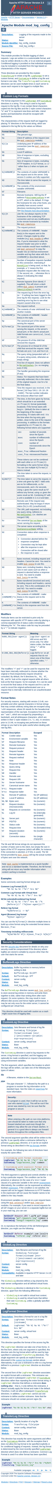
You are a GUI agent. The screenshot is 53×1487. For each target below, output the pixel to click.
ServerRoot (35, 1078)
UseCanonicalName (26, 529)
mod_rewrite (37, 1203)
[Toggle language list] (3, 30)
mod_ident (28, 287)
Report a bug (46, 1482)
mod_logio (29, 564)
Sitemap (36, 1482)
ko (46, 1470)
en (33, 1470)
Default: (5, 976)
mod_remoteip (27, 140)
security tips (13, 947)
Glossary (28, 1482)
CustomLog (24, 78)
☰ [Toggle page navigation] (49, 3)
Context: (6, 979)
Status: (5, 40)
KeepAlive (22, 265)
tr (50, 1470)
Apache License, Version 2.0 (28, 1476)
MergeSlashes (26, 365)
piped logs (40, 1089)
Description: (7, 34)
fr (38, 1470)
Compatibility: (8, 1273)
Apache (4, 17)
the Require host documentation (35, 211)
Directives (14, 1482)
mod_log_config (42, 990)
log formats (34, 1145)
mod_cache (12, 864)
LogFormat (36, 76)
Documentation (28, 17)
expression (13, 1188)
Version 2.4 (41, 17)
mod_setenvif (28, 249)
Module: (5, 985)
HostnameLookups (35, 198)
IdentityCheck (25, 289)
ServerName (36, 521)
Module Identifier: (10, 43)
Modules (4, 19)
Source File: (7, 46)
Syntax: (5, 973)
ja (42, 1470)
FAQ (21, 1482)
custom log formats (24, 1360)
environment (44, 1183)
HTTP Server (14, 17)
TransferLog (7, 76)
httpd (26, 1103)
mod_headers (36, 239)
